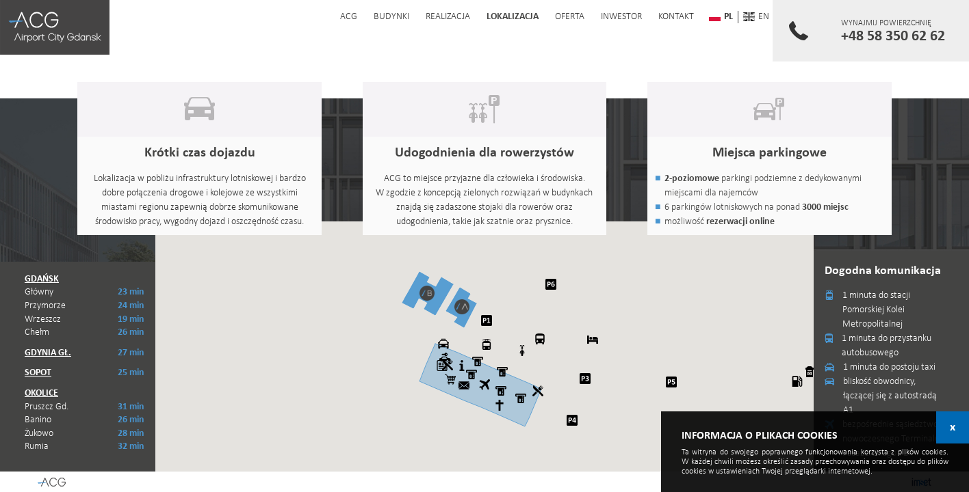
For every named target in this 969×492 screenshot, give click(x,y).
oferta (569, 17)
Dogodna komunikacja (883, 270)
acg (348, 17)
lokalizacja (512, 17)
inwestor (620, 17)
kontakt (675, 17)
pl (718, 17)
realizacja (447, 17)
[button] (461, 306)
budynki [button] (391, 17)
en (753, 17)
